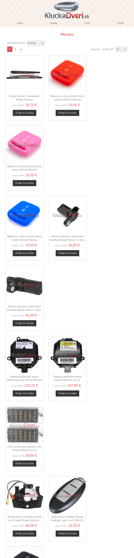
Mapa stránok (65, 497)
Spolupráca (65, 459)
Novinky (66, 463)
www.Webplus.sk (77, 555)
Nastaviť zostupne (47, 43)
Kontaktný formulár (66, 451)
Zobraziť (108, 49)
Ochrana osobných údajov (66, 488)
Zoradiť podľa (16, 43)
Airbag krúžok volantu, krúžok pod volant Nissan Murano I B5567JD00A (24, 308)
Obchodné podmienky (65, 484)
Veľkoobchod (66, 455)
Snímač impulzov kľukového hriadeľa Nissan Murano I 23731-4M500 (67, 169)
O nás (65, 446)
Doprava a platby (66, 493)
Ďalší (21, 49)
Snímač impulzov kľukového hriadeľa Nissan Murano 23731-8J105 (109, 169)
